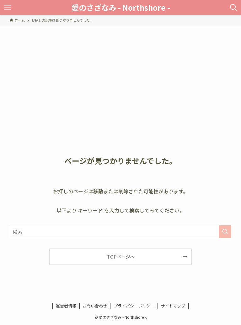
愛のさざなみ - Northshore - (120, 7)
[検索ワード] (121, 231)
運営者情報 (66, 306)
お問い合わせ (95, 306)
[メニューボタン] (7, 7)
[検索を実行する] (225, 231)
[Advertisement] (120, 73)
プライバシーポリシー (134, 306)
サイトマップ (173, 306)
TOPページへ (120, 256)
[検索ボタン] (233, 7)
